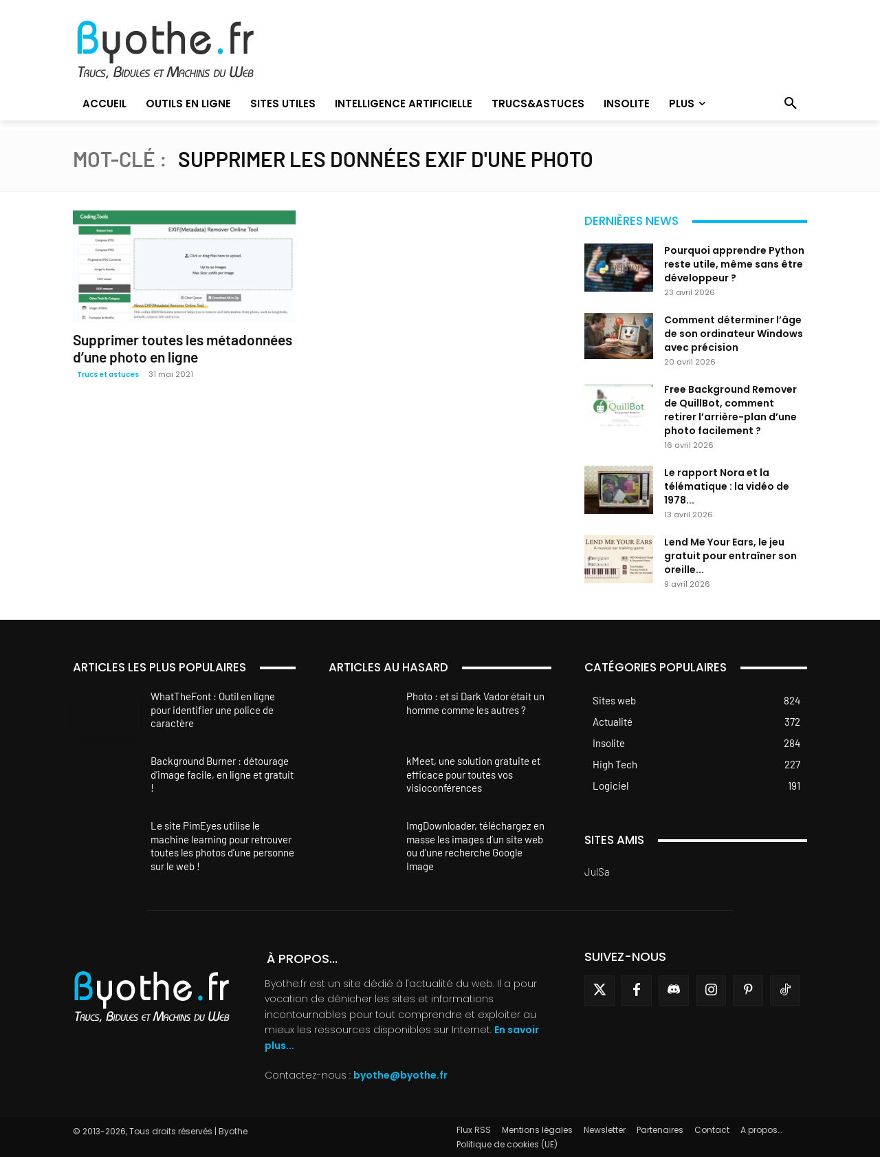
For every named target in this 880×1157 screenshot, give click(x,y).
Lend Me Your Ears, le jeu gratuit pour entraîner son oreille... (730, 555)
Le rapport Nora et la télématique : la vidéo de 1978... (726, 486)
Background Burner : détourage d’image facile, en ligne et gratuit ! (222, 774)
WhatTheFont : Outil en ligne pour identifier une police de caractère (213, 709)
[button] (790, 103)
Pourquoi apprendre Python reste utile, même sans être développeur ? (734, 264)
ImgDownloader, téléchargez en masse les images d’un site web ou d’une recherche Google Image (475, 845)
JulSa (597, 871)
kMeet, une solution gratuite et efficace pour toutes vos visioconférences (473, 774)
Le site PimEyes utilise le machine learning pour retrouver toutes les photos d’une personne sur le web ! (222, 845)
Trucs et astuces (108, 374)
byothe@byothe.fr (400, 1075)
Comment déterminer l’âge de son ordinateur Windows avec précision (733, 333)
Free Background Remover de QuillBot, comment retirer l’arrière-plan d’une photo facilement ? (730, 409)
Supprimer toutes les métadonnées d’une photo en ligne (182, 348)
